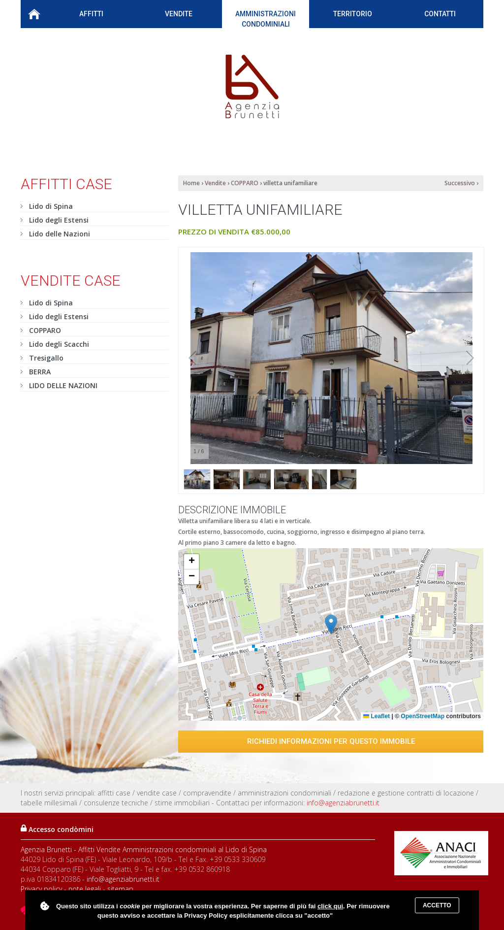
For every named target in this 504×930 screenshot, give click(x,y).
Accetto (437, 905)
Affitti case (66, 184)
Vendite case (71, 280)
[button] (331, 624)
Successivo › (461, 183)
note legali (84, 889)
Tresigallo (46, 358)
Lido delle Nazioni (59, 233)
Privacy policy (41, 889)
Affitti (91, 16)
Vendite (178, 16)
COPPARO (45, 330)
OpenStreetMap (422, 716)
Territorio (352, 16)
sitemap (120, 889)
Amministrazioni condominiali (265, 19)
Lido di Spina (51, 206)
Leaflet (376, 716)
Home (34, 14)
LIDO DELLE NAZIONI (63, 385)
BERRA (40, 371)
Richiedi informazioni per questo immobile (331, 741)
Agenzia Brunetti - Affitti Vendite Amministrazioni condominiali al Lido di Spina (144, 849)
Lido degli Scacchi (59, 344)
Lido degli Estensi (59, 220)
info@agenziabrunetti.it (343, 802)
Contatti (440, 14)
